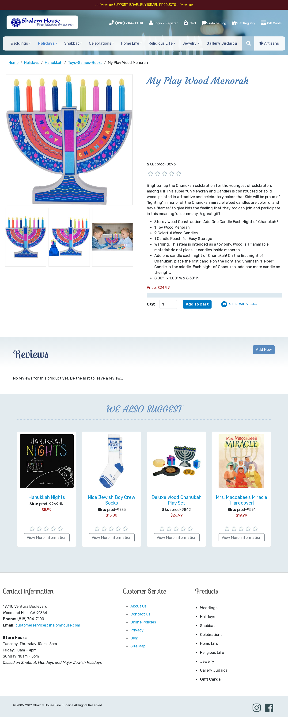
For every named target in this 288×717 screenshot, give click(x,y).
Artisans (269, 43)
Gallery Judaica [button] (221, 43)
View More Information (47, 537)
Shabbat (207, 625)
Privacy (137, 630)
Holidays (207, 617)
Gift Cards (271, 22)
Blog (134, 638)
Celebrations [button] (100, 43)
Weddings (208, 608)
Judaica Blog (214, 22)
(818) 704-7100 (129, 23)
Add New (264, 349)
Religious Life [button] (161, 43)
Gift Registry (243, 22)
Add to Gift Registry (243, 304)
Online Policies (143, 622)
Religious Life (212, 652)
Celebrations (211, 634)
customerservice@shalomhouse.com (47, 625)
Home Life (209, 643)
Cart (189, 23)
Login (155, 23)
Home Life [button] (130, 43)
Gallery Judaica (213, 670)
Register (172, 23)
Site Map (137, 646)
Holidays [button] (46, 43)
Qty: (151, 304)
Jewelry (207, 661)
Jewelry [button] (189, 43)
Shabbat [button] (71, 43)
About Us (138, 606)
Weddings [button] (19, 43)
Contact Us (140, 614)
